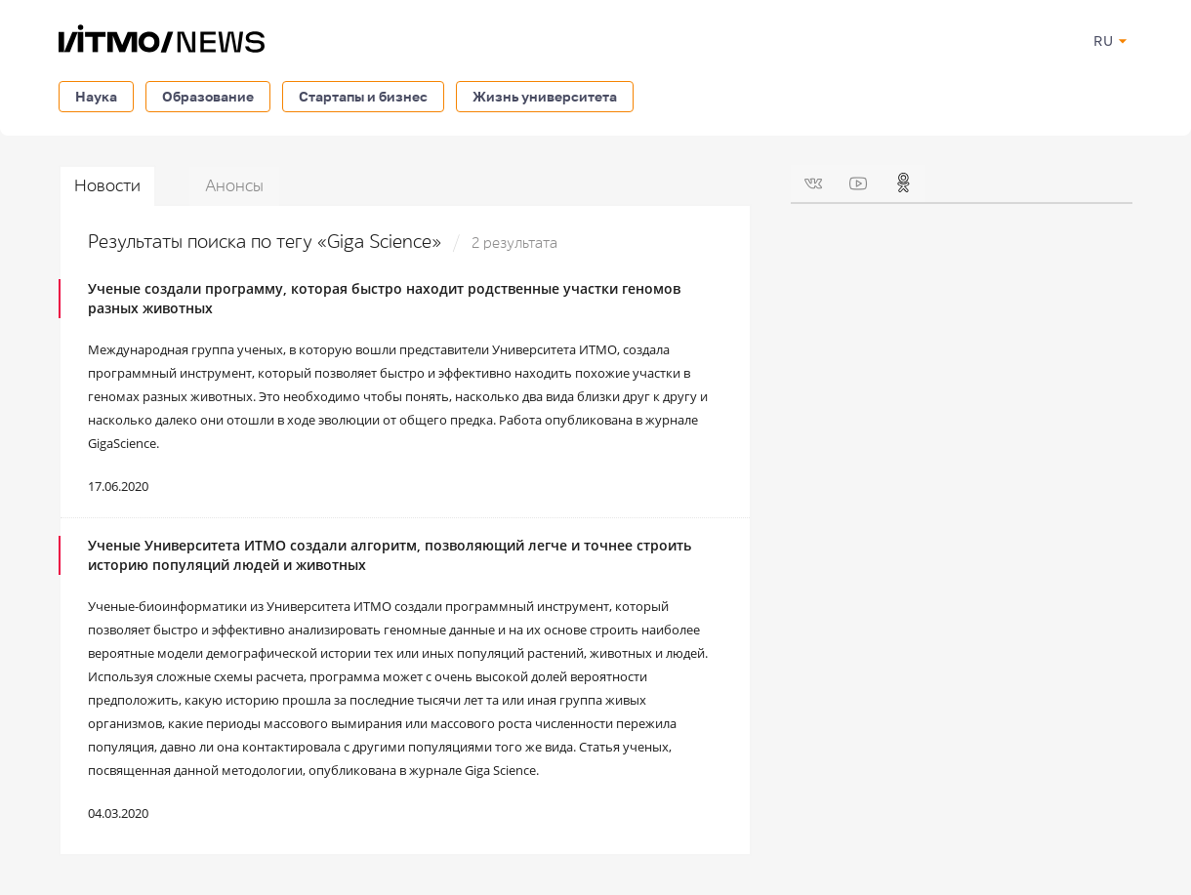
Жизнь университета (544, 96)
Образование (208, 96)
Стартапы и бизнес (363, 96)
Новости (107, 186)
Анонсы (234, 186)
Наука (96, 96)
